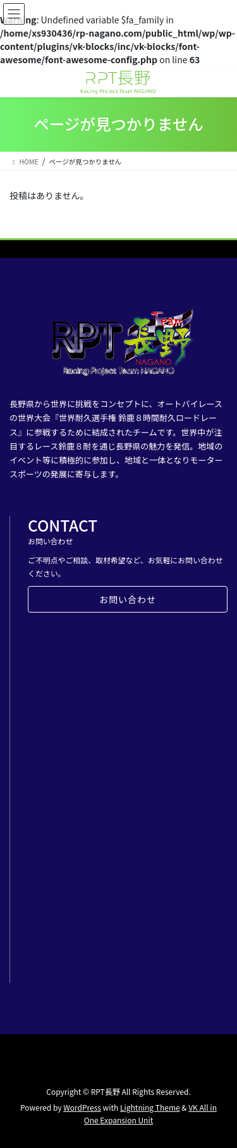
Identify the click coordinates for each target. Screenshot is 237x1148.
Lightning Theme (150, 1107)
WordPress (82, 1107)
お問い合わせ (127, 599)
